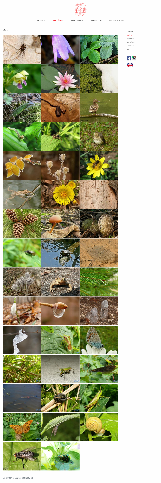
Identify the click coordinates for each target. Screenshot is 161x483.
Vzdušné (131, 42)
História (130, 38)
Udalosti (130, 45)
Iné (128, 49)
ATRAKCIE (96, 20)
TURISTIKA (77, 20)
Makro (129, 35)
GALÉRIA (58, 20)
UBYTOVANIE (116, 20)
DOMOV (41, 20)
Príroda (130, 31)
